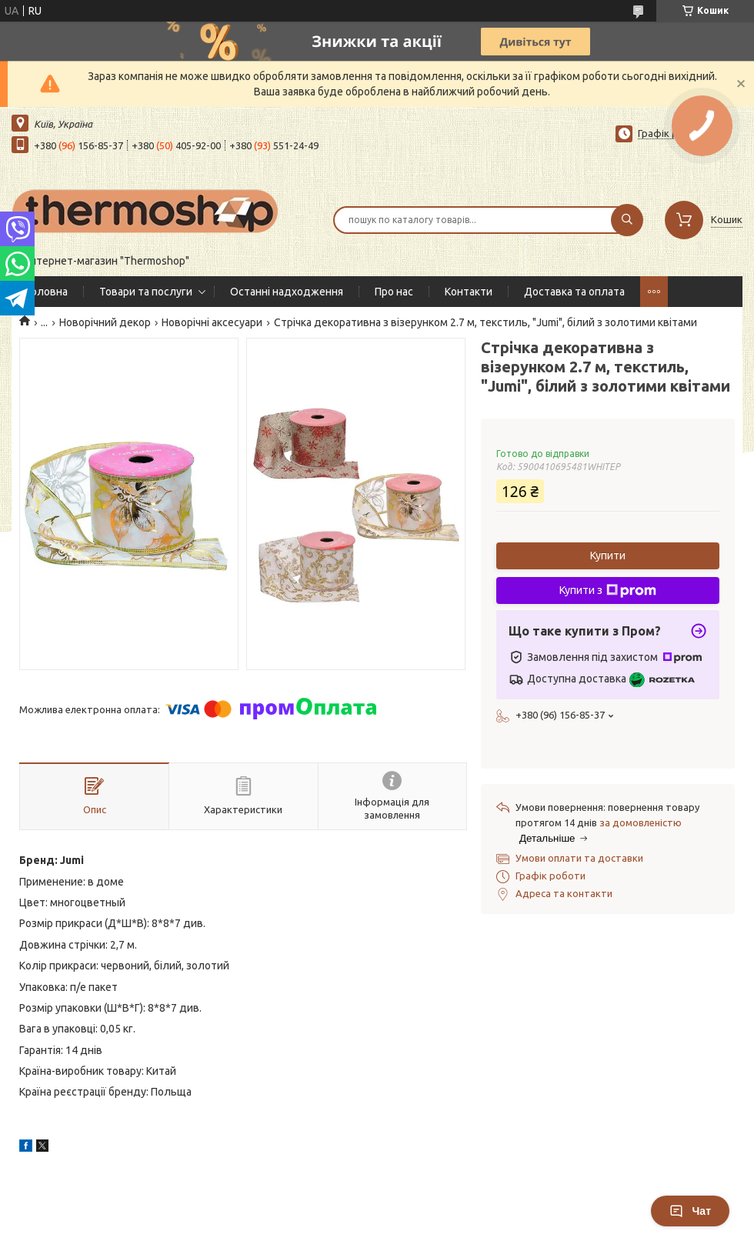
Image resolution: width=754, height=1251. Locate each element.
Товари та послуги (145, 291)
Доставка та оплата (574, 291)
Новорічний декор (105, 322)
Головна (47, 291)
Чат (690, 1211)
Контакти (468, 291)
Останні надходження (286, 291)
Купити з (607, 591)
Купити (608, 555)
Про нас (394, 291)
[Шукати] (627, 220)
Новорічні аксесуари (212, 322)
